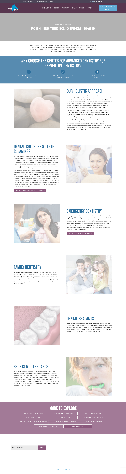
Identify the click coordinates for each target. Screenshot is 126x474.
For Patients (66, 8)
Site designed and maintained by (89, 469)
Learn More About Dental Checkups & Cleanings (30, 190)
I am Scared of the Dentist (48, 426)
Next (41, 447)
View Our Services (78, 426)
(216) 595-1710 (96, 1)
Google (110, 449)
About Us (49, 8)
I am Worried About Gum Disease (93, 417)
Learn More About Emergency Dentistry (80, 233)
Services (57, 8)
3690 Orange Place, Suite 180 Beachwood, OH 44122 (39, 1)
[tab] (12, 451)
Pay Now (108, 9)
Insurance (75, 8)
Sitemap (57, 469)
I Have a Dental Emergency (93, 422)
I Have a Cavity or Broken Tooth (33, 413)
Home (43, 8)
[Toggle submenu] (52, 8)
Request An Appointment (108, 6)
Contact (90, 8)
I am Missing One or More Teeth (63, 413)
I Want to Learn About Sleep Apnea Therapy (33, 422)
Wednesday (57, 450)
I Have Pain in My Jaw (63, 417)
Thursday (57, 452)
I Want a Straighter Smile (33, 417)
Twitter (110, 452)
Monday (56, 446)
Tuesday (56, 448)
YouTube (110, 455)
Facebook (111, 447)
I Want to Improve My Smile (93, 413)
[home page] (13, 8)
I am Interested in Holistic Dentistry (64, 422)
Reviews (82, 8)
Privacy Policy (67, 469)
